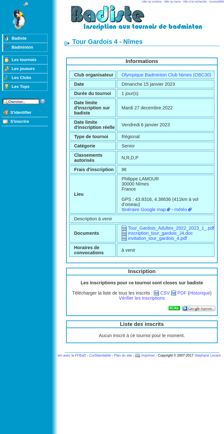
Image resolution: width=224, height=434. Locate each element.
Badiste (18, 38)
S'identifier (20, 112)
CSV (165, 293)
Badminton (22, 47)
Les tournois (23, 59)
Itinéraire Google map (144, 209)
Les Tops (20, 86)
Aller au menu (172, 1)
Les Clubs (21, 77)
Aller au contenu (152, 1)
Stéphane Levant (208, 355)
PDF (182, 293)
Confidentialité (100, 355)
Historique (199, 293)
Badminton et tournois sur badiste (144, 21)
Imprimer (148, 355)
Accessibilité (216, 1)
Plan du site (123, 355)
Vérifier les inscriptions (142, 298)
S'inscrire (19, 121)
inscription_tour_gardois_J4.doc (160, 233)
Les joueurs (23, 68)
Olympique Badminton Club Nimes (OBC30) (166, 74)
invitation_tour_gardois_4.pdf (157, 238)
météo (180, 209)
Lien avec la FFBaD (71, 355)
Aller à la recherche (195, 1)
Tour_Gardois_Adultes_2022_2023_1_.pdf (171, 228)
